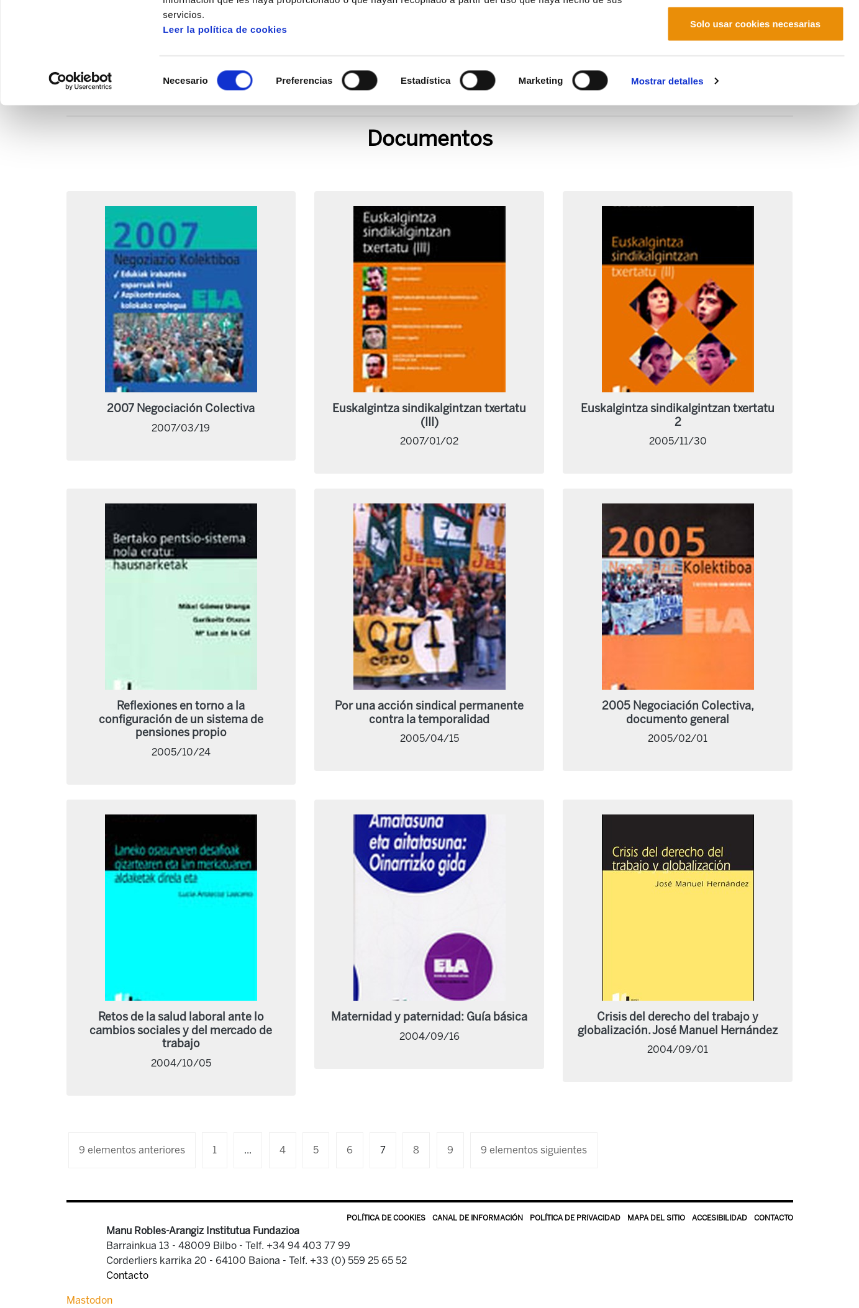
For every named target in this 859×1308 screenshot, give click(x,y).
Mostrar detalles (667, 171)
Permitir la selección (755, 73)
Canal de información (477, 1218)
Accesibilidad (719, 1218)
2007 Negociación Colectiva (181, 408)
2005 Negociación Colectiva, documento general (678, 712)
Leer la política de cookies (225, 119)
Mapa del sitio (656, 1218)
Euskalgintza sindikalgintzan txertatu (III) (429, 415)
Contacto (773, 1218)
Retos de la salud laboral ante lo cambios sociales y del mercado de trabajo (180, 1030)
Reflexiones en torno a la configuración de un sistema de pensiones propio (181, 719)
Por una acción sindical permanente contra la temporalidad (429, 712)
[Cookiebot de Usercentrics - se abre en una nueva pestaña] (80, 171)
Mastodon (89, 1300)
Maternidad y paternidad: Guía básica (429, 1017)
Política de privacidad (575, 1218)
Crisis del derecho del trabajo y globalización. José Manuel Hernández (678, 1023)
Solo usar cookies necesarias (755, 114)
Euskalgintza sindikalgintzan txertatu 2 (678, 415)
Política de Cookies (386, 1218)
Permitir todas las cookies (755, 32)
